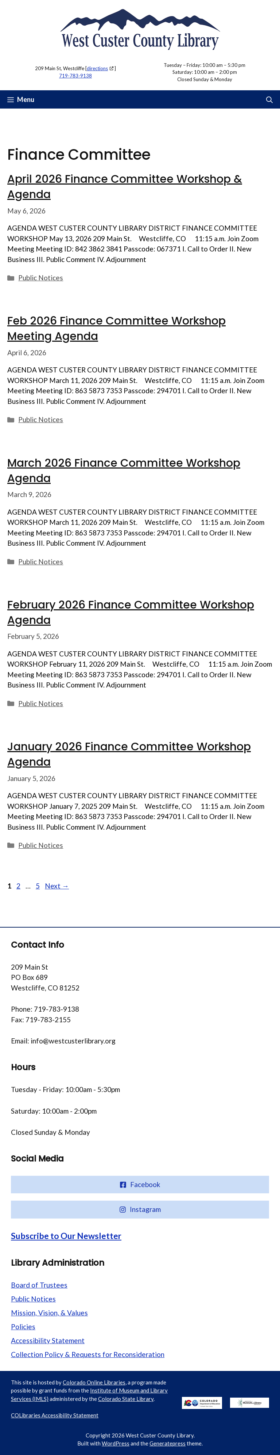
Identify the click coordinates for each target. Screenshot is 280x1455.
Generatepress (167, 1443)
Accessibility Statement (48, 1340)
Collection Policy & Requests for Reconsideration (87, 1354)
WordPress (115, 1443)
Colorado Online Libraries (94, 1382)
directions (97, 68)
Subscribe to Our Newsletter (66, 1236)
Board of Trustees (39, 1285)
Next (57, 886)
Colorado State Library (125, 1398)
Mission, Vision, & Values (49, 1312)
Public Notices (40, 277)
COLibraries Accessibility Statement (54, 1415)
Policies (23, 1326)
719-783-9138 (75, 76)
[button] (269, 99)
